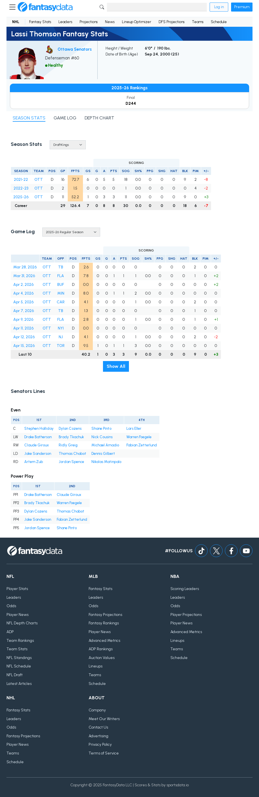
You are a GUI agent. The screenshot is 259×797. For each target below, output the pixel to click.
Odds (11, 606)
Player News (17, 614)
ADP (10, 631)
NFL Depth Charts (22, 623)
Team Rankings (20, 640)
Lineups (95, 666)
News (110, 22)
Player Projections (186, 614)
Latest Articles (19, 683)
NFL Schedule (18, 666)
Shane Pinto (101, 428)
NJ (61, 337)
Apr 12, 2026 (24, 337)
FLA (60, 275)
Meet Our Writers (104, 718)
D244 (131, 103)
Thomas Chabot (72, 453)
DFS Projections (172, 22)
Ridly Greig (68, 445)
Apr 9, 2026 (23, 319)
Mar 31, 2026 (24, 275)
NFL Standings (19, 657)
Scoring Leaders (184, 588)
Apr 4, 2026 (23, 293)
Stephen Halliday (39, 428)
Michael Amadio (105, 445)
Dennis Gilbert (103, 453)
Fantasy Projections (105, 614)
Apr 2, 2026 (23, 284)
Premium (241, 7)
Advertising (98, 736)
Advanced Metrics (104, 640)
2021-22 (21, 179)
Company (97, 710)
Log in (219, 7)
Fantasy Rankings (104, 623)
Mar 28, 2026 (25, 267)
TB (60, 267)
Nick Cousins (102, 437)
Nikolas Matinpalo (106, 462)
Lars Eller (133, 428)
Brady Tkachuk (71, 437)
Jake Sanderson (37, 453)
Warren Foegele (139, 437)
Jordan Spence (71, 462)
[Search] (157, 7)
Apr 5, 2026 (23, 302)
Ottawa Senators (75, 49)
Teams (197, 22)
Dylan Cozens (70, 428)
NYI (61, 328)
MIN (60, 293)
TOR (61, 345)
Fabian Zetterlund (141, 445)
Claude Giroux (36, 445)
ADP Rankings (101, 649)
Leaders (65, 22)
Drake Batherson (38, 437)
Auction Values (102, 657)
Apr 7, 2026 (23, 310)
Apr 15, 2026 (24, 345)
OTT (38, 179)
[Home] (45, 7)
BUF (60, 284)
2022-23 (21, 188)
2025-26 (20, 197)
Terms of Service (104, 753)
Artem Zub (33, 462)
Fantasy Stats (40, 22)
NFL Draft (14, 675)
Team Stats (16, 649)
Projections (89, 22)
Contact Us (98, 727)
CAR (61, 302)
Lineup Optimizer (136, 22)
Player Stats (17, 588)
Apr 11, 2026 (23, 328)
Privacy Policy (100, 744)
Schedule (219, 22)
